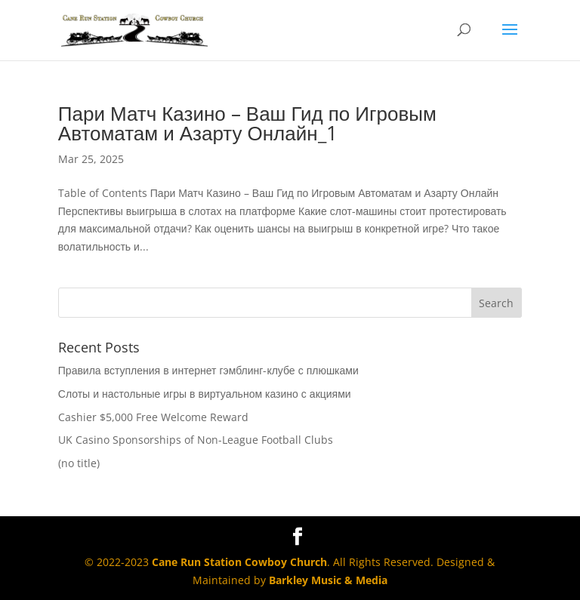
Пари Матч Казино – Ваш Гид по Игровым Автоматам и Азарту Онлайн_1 (247, 123)
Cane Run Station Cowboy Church (239, 562)
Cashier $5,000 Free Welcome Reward (153, 417)
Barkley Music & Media (328, 580)
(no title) (79, 463)
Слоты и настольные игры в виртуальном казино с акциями (204, 393)
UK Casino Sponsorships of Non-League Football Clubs (195, 439)
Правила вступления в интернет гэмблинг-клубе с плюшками (208, 370)
